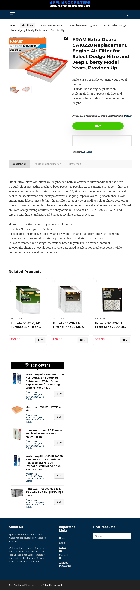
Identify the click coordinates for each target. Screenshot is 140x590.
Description (20, 164)
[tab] (20, 164)
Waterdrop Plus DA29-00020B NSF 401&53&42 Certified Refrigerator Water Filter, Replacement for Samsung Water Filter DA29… (45, 381)
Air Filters (27, 25)
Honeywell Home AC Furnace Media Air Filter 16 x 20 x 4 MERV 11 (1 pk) (44, 434)
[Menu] (13, 14)
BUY (92, 126)
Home (12, 25)
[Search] (126, 14)
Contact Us (63, 557)
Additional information (48, 164)
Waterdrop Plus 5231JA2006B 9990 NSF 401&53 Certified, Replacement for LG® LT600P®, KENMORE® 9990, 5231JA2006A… (44, 463)
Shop (62, 543)
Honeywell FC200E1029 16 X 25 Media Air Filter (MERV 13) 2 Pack (44, 492)
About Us (62, 549)
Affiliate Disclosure (65, 564)
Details (127, 116)
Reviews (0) (77, 164)
